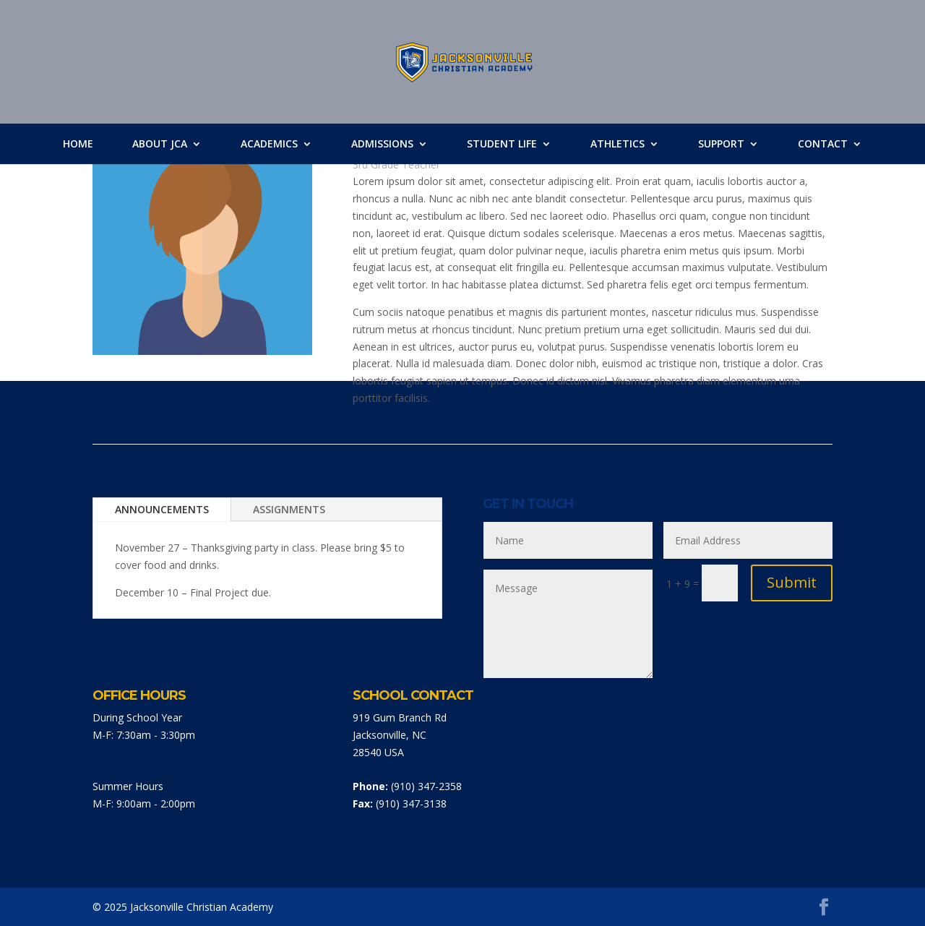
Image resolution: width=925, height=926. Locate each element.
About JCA (159, 144)
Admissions (382, 144)
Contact (823, 144)
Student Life (502, 144)
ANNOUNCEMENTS (162, 509)
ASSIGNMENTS (289, 509)
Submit (792, 582)
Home (78, 144)
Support (721, 144)
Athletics (617, 144)
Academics (269, 144)
